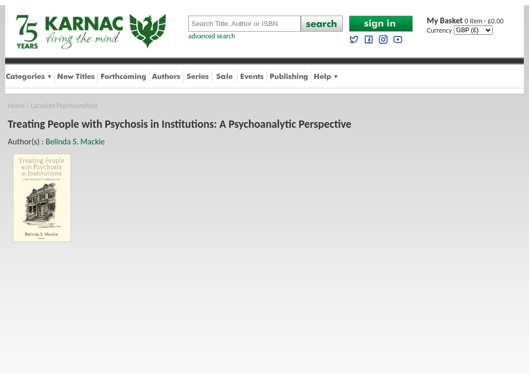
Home (16, 105)
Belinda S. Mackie (75, 141)
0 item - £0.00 (465, 21)
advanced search (211, 36)
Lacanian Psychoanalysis (64, 105)
